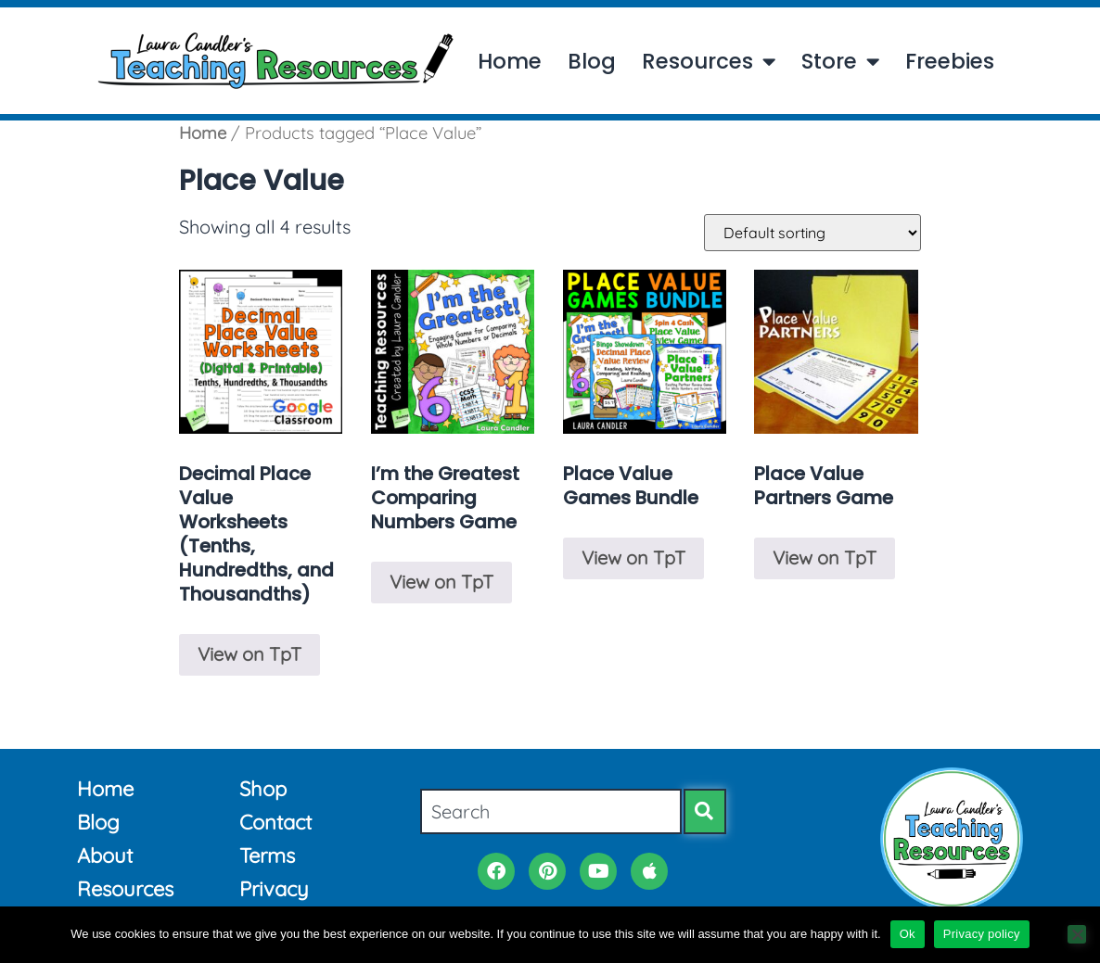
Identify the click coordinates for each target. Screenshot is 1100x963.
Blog (592, 62)
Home (510, 62)
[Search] (705, 811)
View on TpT (249, 653)
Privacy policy (981, 934)
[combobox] (551, 811)
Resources (708, 62)
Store (840, 62)
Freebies (949, 62)
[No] (1077, 934)
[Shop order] (812, 232)
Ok (907, 934)
